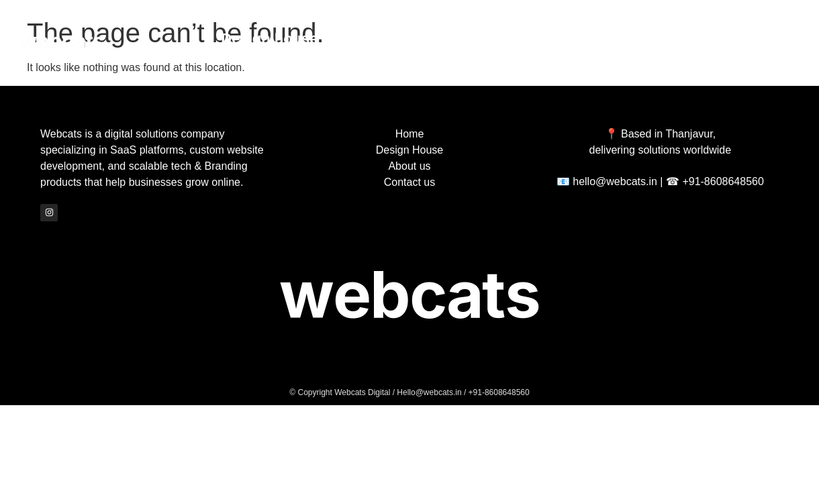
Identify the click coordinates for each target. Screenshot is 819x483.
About (535, 38)
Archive (416, 38)
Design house (269, 38)
